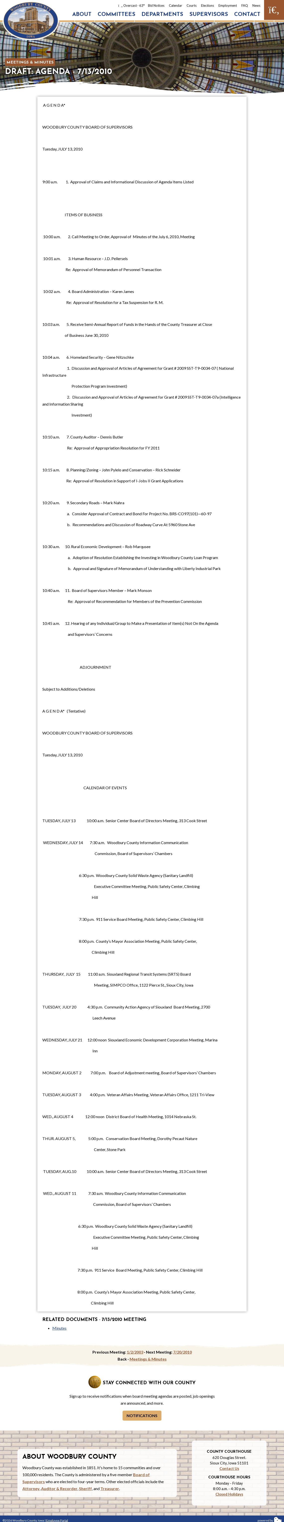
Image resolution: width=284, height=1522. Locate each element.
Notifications (142, 1415)
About (81, 14)
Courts (192, 5)
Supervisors (208, 14)
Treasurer (109, 1488)
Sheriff (85, 1488)
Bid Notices (156, 5)
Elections (207, 5)
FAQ (244, 5)
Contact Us (229, 1468)
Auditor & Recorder (59, 1488)
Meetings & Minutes (30, 63)
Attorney (31, 1488)
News (256, 5)
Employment (227, 5)
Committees (116, 14)
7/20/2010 (182, 1352)
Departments (162, 14)
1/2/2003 (135, 1352)
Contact (247, 14)
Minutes (59, 1328)
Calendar (175, 5)
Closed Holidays (229, 1494)
